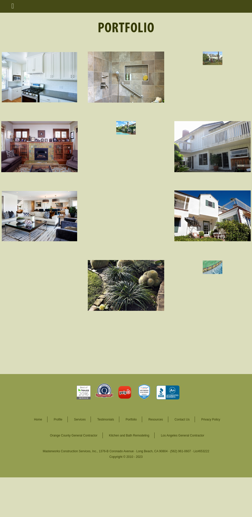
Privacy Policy (210, 419)
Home (38, 419)
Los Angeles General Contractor (182, 435)
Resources (155, 419)
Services (80, 419)
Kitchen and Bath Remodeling (129, 435)
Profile (58, 419)
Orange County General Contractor (73, 435)
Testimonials (105, 419)
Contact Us (182, 419)
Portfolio (131, 419)
